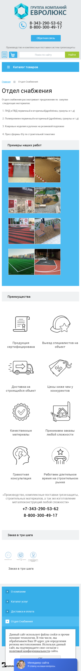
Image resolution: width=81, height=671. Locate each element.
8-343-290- (40, 23)
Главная (6, 81)
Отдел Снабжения (22, 621)
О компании (18, 591)
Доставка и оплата (22, 611)
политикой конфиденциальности (29, 651)
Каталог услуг (19, 601)
